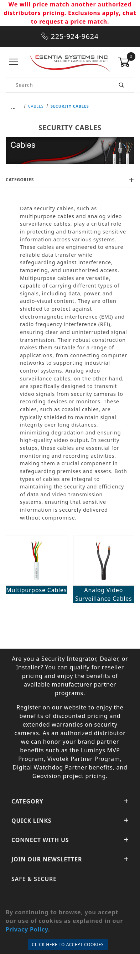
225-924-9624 (69, 36)
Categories (70, 180)
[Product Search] (57, 85)
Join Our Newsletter (70, 859)
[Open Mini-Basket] (126, 62)
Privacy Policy (26, 929)
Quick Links (70, 821)
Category (70, 801)
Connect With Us (70, 840)
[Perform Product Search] (121, 85)
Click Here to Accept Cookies (68, 944)
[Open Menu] (14, 62)
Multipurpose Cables (36, 590)
